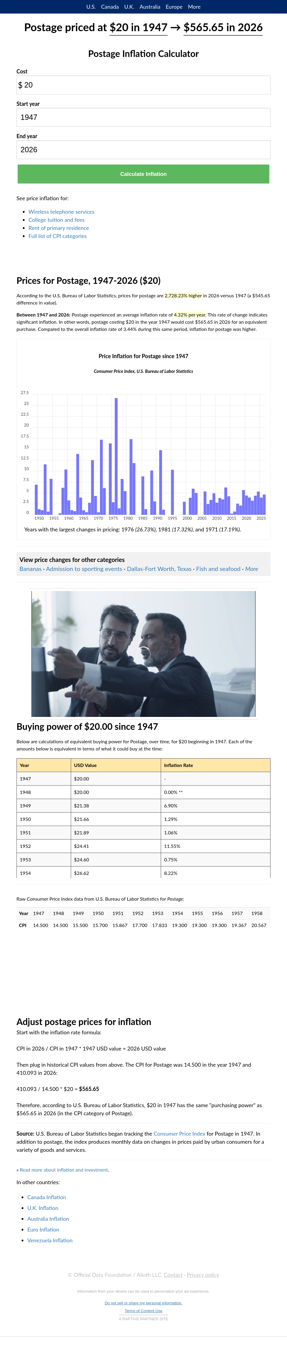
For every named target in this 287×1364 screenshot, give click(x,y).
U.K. (129, 6)
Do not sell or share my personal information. (143, 1303)
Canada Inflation (46, 1197)
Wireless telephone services (61, 211)
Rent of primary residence (58, 227)
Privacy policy (203, 1274)
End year (26, 136)
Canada (110, 6)
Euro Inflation (43, 1229)
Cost (22, 71)
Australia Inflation (48, 1218)
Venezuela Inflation (50, 1240)
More (194, 6)
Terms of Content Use (144, 1311)
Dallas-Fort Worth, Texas (159, 568)
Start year (28, 103)
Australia (149, 6)
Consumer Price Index (179, 1133)
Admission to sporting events (84, 568)
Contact (173, 1274)
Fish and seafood (218, 568)
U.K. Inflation (42, 1208)
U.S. (91, 6)
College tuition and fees (56, 219)
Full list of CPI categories (57, 236)
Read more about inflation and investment (64, 1169)
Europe (174, 6)
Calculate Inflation (143, 174)
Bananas (30, 568)
